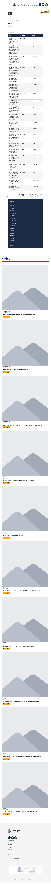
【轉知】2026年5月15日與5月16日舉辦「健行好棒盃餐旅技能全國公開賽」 (19, 316)
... (17, 196)
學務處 (4, 589)
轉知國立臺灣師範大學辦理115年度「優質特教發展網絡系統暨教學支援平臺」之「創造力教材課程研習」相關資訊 (14, 71)
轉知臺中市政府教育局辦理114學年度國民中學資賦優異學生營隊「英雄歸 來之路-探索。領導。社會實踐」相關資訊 (14, 50)
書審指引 (14, 219)
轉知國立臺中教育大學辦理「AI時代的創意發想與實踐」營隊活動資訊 (14, 41)
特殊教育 (12, 242)
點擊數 (33, 35)
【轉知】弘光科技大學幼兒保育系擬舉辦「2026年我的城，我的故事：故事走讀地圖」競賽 (22, 426)
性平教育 (12, 239)
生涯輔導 (12, 212)
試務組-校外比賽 (6, 312)
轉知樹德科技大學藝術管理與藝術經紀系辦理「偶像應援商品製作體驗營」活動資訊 (14, 139)
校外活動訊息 (15, 222)
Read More (6, 318)
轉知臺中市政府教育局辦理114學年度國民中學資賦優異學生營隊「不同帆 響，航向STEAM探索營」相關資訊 (14, 60)
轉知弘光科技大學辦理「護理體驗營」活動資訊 (14, 123)
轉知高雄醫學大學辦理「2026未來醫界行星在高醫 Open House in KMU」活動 (14, 160)
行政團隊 (12, 210)
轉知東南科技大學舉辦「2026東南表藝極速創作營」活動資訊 (14, 130)
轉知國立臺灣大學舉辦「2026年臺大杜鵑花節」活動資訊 (14, 189)
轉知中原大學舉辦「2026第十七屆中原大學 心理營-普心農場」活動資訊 (18, 482)
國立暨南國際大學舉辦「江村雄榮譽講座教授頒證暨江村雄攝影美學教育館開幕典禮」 (21, 703)
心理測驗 (12, 229)
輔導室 (4, 478)
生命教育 (12, 234)
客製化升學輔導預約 (16, 217)
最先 (8, 197)
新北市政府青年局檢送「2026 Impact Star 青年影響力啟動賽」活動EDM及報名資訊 (21, 592)
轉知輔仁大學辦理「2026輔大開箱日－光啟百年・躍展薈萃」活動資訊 (14, 176)
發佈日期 (22, 35)
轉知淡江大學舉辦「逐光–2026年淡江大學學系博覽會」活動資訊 (14, 169)
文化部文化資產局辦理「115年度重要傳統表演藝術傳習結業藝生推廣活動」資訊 (20, 813)
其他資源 (12, 247)
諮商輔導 (12, 232)
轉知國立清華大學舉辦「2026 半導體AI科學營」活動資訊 (14, 79)
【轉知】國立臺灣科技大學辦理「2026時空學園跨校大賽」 (16, 371)
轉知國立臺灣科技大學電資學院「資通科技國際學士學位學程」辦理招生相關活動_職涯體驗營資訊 (14, 87)
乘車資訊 (10, 848)
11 (30, 196)
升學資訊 (14, 215)
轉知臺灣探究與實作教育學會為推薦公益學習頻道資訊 (14, 146)
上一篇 (11, 197)
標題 (10, 35)
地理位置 (10, 851)
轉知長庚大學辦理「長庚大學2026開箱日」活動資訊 (13, 102)
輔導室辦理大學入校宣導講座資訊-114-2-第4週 (14, 183)
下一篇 (32, 197)
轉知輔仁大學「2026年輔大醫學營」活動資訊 (13, 537)
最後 (35, 197)
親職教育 (12, 237)
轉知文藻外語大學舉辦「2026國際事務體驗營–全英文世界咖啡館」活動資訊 (14, 96)
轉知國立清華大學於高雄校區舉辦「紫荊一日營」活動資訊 (14, 152)
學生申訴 (12, 244)
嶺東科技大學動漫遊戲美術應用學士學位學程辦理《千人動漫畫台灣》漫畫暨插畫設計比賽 (22, 758)
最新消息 (12, 207)
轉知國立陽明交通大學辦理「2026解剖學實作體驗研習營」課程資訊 (14, 109)
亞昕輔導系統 (15, 227)
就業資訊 (14, 224)
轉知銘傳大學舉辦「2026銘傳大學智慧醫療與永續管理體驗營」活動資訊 (14, 117)
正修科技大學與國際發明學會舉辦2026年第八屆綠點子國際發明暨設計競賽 (19, 647)
